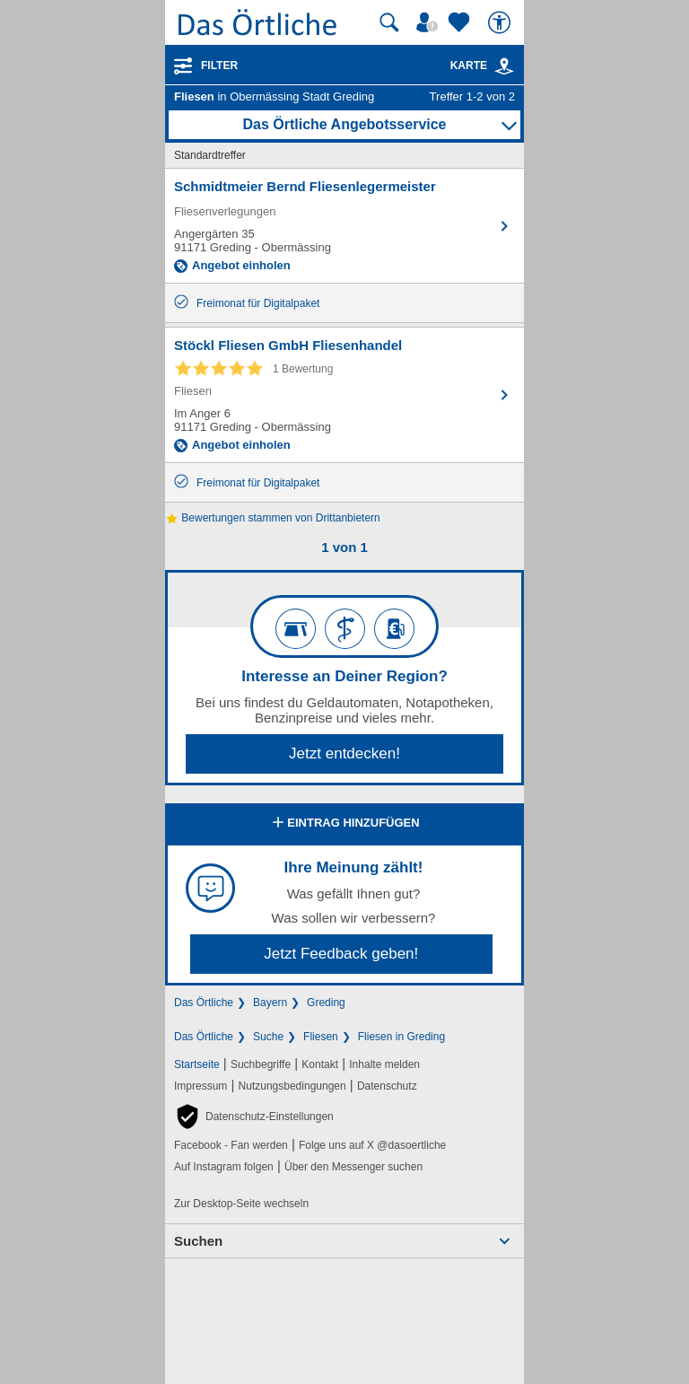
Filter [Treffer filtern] (219, 65)
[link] (504, 66)
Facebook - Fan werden (231, 1145)
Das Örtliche (203, 1002)
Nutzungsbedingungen (292, 1086)
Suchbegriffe (261, 1064)
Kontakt (319, 1064)
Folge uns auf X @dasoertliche (372, 1145)
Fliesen (320, 1036)
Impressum (200, 1086)
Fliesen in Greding (401, 1036)
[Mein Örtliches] (429, 22)
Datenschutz (387, 1086)
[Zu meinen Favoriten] (461, 22)
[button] (254, 1116)
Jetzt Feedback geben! (341, 953)
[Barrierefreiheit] (501, 22)
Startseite (197, 1064)
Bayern (270, 1002)
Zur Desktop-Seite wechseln (241, 1203)
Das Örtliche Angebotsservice (344, 124)
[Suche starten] (389, 22)
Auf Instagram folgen (224, 1167)
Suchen (198, 1240)
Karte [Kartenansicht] (482, 65)
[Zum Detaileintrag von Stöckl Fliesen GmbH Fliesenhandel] (344, 395)
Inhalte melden (384, 1064)
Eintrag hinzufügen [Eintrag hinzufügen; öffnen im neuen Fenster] (344, 824)
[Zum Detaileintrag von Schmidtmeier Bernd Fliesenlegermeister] (344, 226)
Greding (326, 1002)
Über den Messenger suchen (353, 1167)
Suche (268, 1036)
